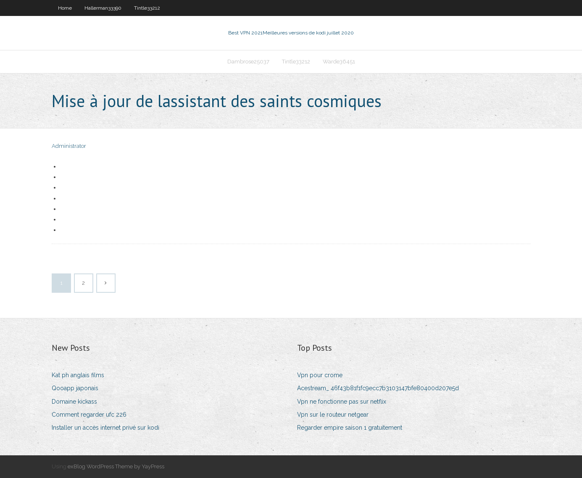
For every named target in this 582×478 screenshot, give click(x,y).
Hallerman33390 (102, 8)
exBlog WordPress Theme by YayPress (116, 466)
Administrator (69, 146)
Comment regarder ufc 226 (89, 414)
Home (65, 8)
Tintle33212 (147, 8)
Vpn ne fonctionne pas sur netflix (341, 401)
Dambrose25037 (248, 61)
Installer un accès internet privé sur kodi (105, 427)
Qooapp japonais (75, 388)
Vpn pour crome (319, 375)
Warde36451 (339, 61)
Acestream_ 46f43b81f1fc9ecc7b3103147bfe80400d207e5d (378, 388)
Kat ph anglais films (78, 375)
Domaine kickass (74, 401)
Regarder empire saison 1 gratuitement (349, 427)
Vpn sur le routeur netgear (333, 414)
